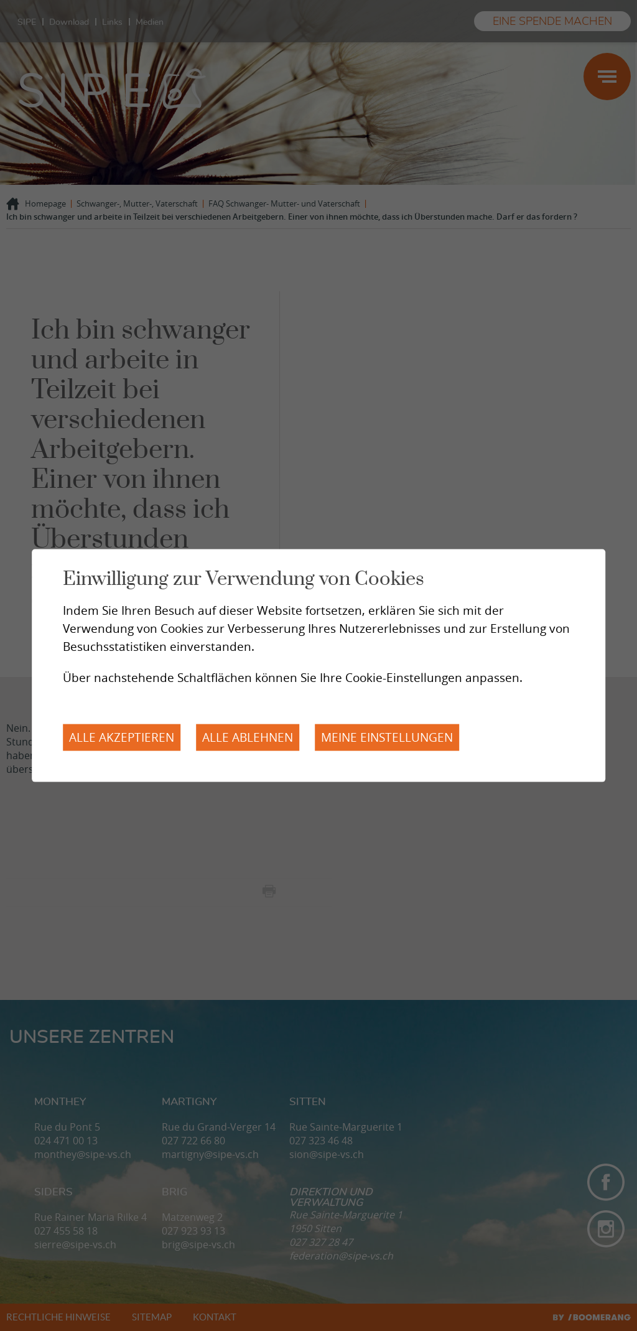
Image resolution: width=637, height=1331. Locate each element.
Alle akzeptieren (121, 737)
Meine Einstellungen (387, 737)
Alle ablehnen (247, 737)
